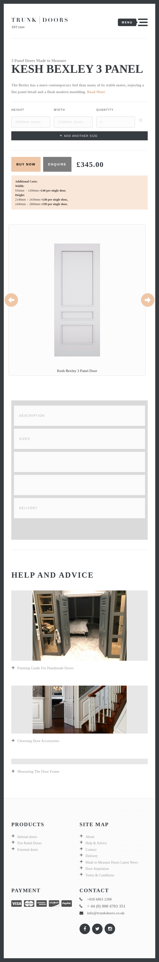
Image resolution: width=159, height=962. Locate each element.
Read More (96, 92)
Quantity (105, 109)
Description (32, 415)
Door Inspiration (97, 869)
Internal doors (27, 837)
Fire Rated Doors (29, 843)
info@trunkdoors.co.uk (106, 913)
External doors (27, 850)
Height (17, 109)
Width (59, 109)
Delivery (28, 508)
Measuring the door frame (38, 771)
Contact (91, 850)
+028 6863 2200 (99, 899)
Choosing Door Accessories (38, 741)
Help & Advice (96, 843)
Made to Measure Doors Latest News (112, 862)
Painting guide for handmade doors (45, 668)
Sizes (24, 439)
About (90, 837)
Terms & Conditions (100, 875)
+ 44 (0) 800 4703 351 (106, 906)
